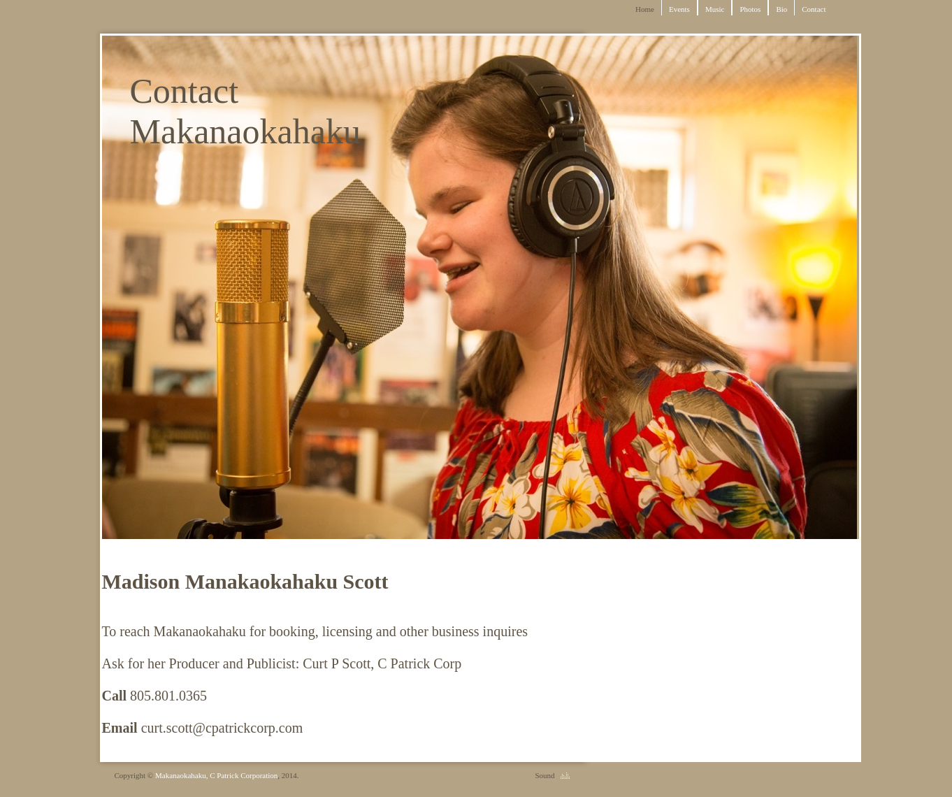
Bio (781, 9)
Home (644, 9)
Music (715, 9)
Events (679, 9)
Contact (813, 9)
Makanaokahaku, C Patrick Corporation (216, 775)
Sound (544, 775)
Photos (750, 9)
